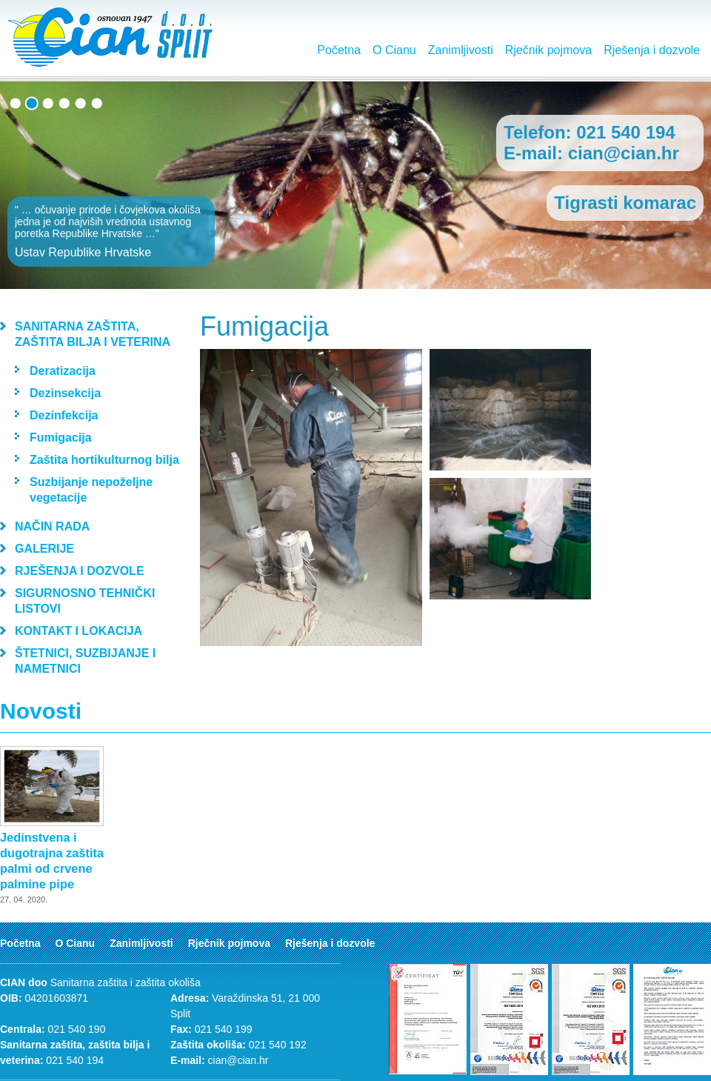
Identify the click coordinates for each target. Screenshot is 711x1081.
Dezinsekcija (65, 393)
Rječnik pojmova (548, 50)
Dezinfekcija (64, 415)
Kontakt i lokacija (78, 631)
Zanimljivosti (460, 50)
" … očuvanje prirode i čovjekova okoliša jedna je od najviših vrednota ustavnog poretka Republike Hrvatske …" (111, 231)
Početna (339, 50)
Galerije (44, 548)
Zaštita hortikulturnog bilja (104, 459)
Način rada (52, 526)
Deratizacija (63, 371)
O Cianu (394, 50)
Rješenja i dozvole (652, 50)
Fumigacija (61, 437)
